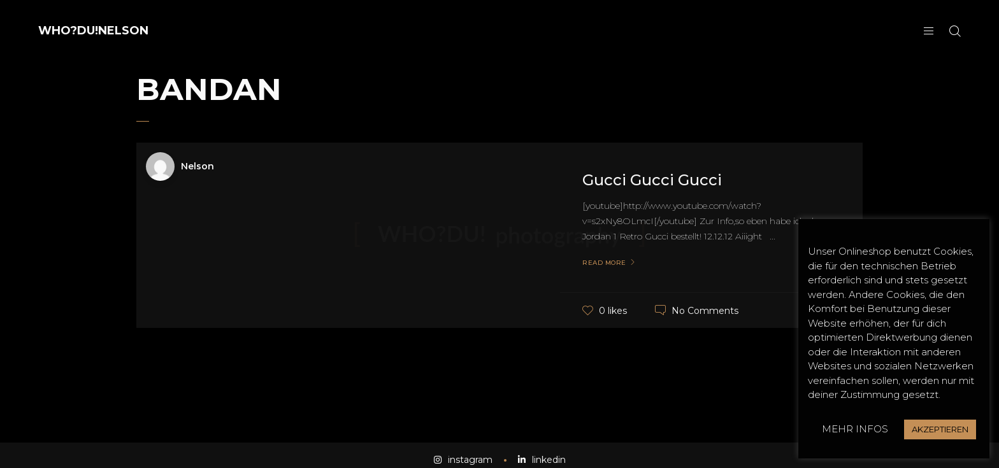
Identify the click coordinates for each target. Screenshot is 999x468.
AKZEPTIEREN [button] (940, 429)
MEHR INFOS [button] (855, 429)
